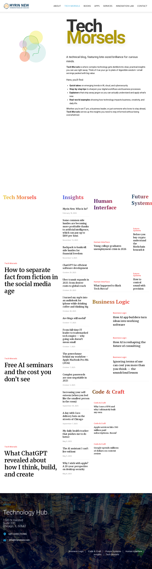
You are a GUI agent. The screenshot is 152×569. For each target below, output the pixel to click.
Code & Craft (100, 393)
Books (87, 5)
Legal (132, 551)
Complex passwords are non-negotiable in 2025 (75, 358)
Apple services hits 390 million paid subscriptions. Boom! (106, 420)
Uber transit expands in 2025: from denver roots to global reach (76, 276)
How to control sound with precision (139, 277)
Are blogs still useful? (73, 309)
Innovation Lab (125, 5)
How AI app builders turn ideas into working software (130, 312)
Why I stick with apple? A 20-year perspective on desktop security (75, 439)
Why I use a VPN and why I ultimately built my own (105, 400)
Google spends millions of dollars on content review (106, 441)
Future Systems (139, 227)
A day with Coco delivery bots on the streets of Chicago (75, 392)
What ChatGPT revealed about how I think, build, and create (28, 439)
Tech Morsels (72, 5)
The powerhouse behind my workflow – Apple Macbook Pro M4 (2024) (74, 343)
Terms (122, 551)
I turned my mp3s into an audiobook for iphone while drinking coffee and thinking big (76, 294)
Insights (97, 527)
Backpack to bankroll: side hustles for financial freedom (75, 246)
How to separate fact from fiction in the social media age (28, 274)
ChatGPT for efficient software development (74, 261)
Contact (142, 5)
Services (107, 5)
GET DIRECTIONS (17, 507)
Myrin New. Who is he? (73, 207)
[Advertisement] (76, 152)
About (57, 5)
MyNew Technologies (56, 550)
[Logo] (16, 6)
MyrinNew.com (28, 550)
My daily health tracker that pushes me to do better (74, 409)
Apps (97, 5)
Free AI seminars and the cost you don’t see (29, 355)
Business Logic (119, 304)
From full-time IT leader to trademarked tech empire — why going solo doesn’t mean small (76, 325)
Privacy (113, 551)
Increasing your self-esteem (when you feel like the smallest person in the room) (76, 374)
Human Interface (101, 236)
